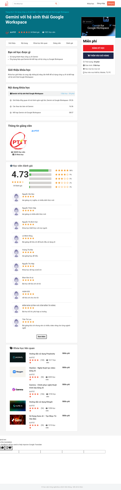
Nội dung (24, 43)
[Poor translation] (8, 448)
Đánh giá (69, 43)
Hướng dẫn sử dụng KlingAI (40, 402)
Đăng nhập (101, 3)
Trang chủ (10, 12)
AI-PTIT (35, 131)
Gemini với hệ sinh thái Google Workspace (53, 12)
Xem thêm (41, 337)
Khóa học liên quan (40, 43)
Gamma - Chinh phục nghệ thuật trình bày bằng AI (43, 386)
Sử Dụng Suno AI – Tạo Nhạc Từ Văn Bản (42, 417)
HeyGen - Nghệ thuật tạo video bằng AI (42, 369)
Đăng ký (111, 3)
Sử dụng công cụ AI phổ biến (26, 12)
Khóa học (90, 4)
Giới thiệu (12, 43)
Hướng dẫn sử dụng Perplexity (42, 354)
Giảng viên (57, 43)
